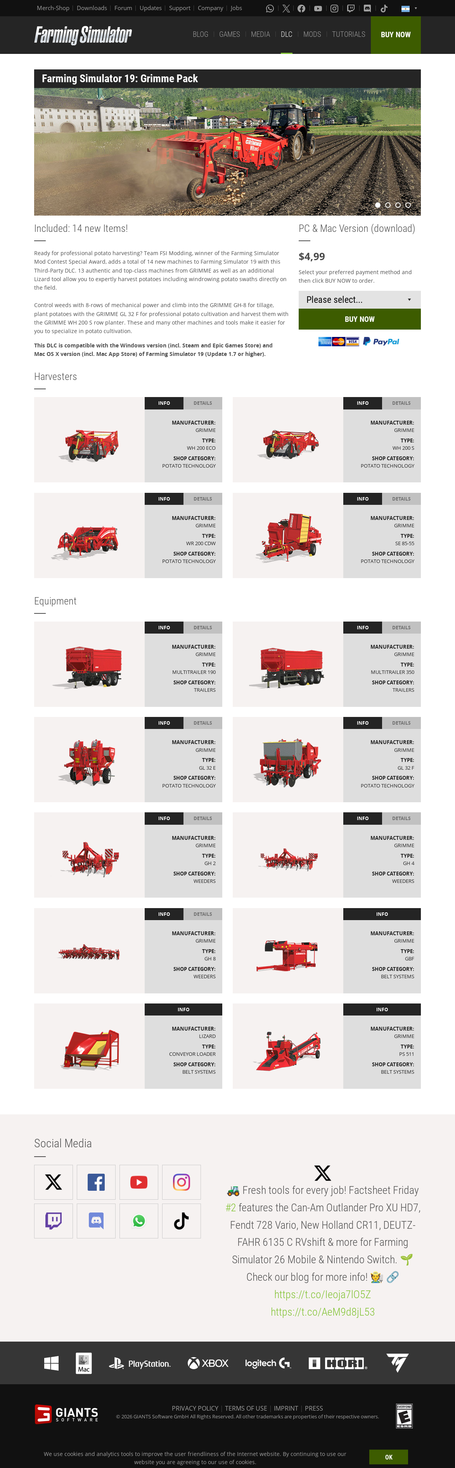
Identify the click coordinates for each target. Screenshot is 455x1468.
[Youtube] (319, 8)
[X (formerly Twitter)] (286, 8)
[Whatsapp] (270, 8)
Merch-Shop (53, 8)
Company (210, 8)
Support (179, 8)
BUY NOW (396, 34)
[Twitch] (351, 8)
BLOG (200, 34)
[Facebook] (302, 8)
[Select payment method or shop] (360, 300)
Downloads (92, 8)
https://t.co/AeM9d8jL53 (323, 1312)
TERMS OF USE (246, 1408)
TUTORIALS (348, 34)
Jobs (236, 8)
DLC (286, 34)
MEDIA (260, 34)
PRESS (314, 1408)
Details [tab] (203, 403)
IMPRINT (286, 1408)
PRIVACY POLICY (195, 1408)
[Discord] (368, 8)
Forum (123, 8)
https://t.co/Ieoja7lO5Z (322, 1294)
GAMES (229, 34)
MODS (312, 34)
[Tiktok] (384, 8)
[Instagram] (335, 8)
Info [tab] (164, 403)
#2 (230, 1207)
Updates (151, 8)
